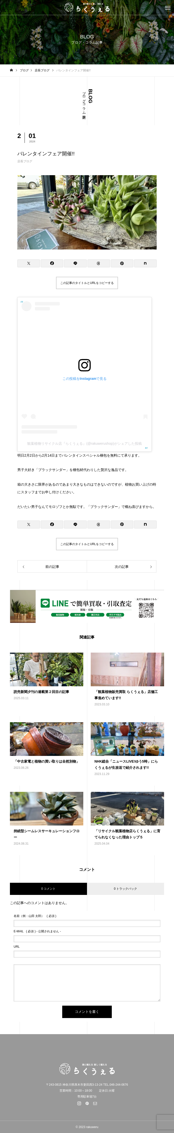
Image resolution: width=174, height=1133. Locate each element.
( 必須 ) (35, 915)
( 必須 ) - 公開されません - (37, 931)
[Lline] (75, 263)
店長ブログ (24, 161)
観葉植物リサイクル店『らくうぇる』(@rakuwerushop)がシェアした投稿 (84, 443)
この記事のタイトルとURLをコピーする (87, 283)
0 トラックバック (125, 888)
